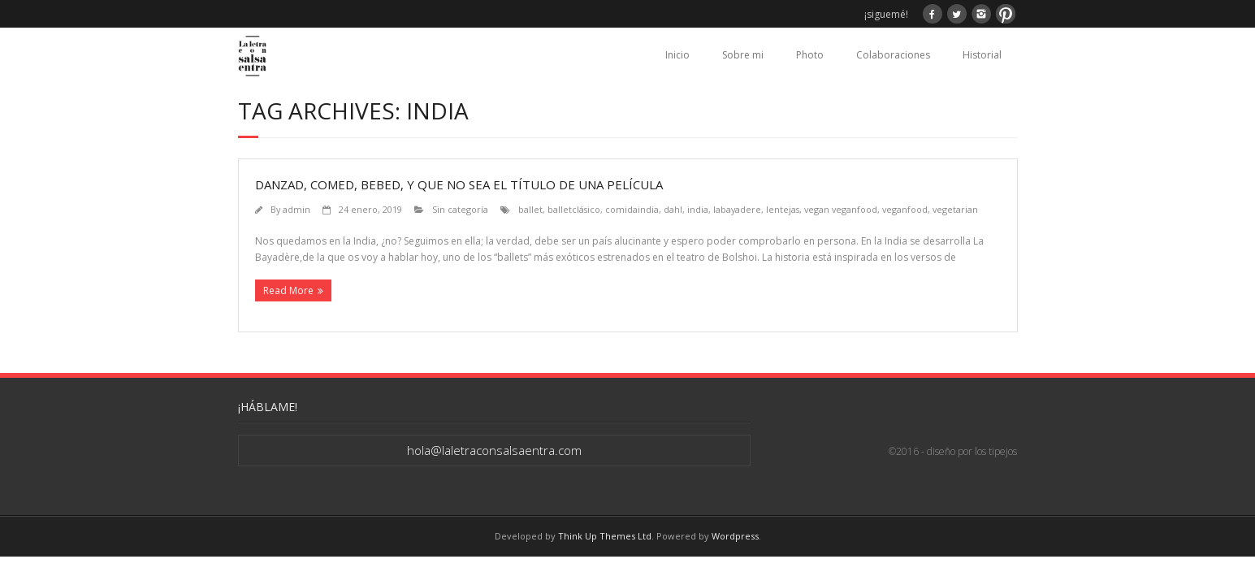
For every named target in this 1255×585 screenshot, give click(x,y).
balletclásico (573, 209)
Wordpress (735, 536)
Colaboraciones (893, 55)
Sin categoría (460, 209)
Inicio (677, 55)
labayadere (737, 209)
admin (296, 209)
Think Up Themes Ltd (604, 536)
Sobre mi (743, 55)
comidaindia (632, 209)
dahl (673, 209)
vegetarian (955, 209)
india (697, 209)
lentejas (782, 209)
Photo (810, 55)
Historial (982, 55)
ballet (530, 209)
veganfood (905, 209)
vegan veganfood (840, 209)
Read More (288, 290)
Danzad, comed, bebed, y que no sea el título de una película (459, 184)
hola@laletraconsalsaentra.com (494, 450)
